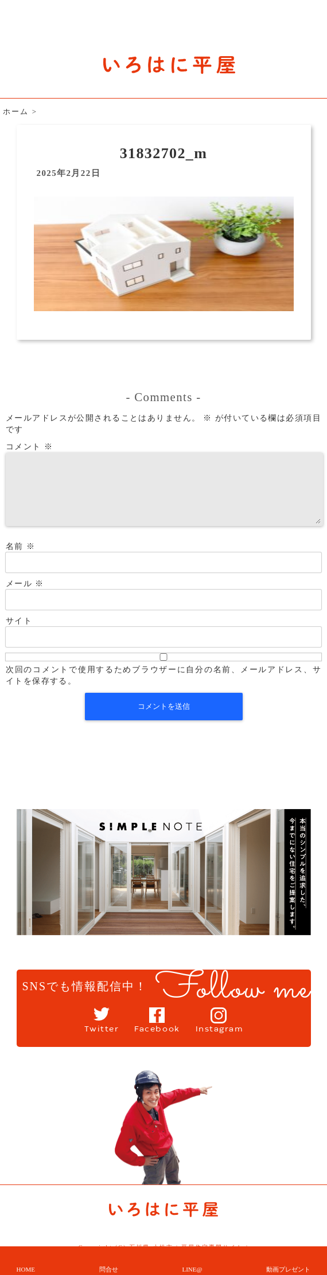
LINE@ (192, 1269)
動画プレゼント (288, 1269)
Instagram (230, 1031)
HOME (26, 1269)
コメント (29, 446)
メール (25, 597)
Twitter (88, 1031)
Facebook (155, 1031)
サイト (19, 634)
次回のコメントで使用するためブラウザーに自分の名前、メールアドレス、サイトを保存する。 (163, 689)
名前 (20, 560)
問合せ (108, 1269)
